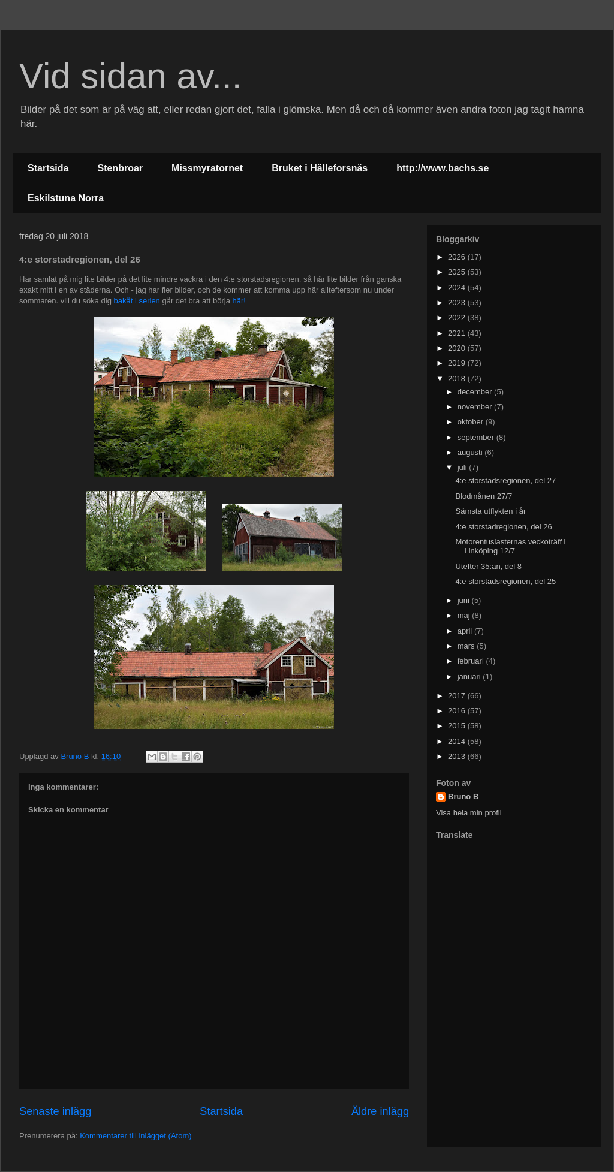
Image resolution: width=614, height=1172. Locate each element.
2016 (458, 710)
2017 (458, 695)
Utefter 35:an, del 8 (488, 566)
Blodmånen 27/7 (483, 496)
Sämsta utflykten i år (490, 511)
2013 (458, 756)
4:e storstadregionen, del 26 (503, 526)
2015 (458, 725)
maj (465, 615)
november (476, 406)
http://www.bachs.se (442, 168)
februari (472, 660)
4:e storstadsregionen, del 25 (505, 581)
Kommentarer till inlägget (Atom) (135, 1135)
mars (467, 645)
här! (239, 300)
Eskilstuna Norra (66, 198)
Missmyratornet (207, 168)
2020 (458, 348)
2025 (458, 271)
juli (463, 467)
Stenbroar (120, 168)
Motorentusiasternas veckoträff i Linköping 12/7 (510, 546)
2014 (458, 741)
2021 (458, 333)
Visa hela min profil (469, 812)
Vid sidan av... (130, 76)
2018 (458, 378)
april (466, 630)
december (476, 391)
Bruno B (463, 796)
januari (470, 676)
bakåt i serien (137, 300)
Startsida (48, 168)
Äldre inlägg (380, 1111)
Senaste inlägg (55, 1111)
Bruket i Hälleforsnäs (320, 168)
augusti (471, 452)
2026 (458, 256)
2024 (458, 287)
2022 (458, 317)
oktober (472, 421)
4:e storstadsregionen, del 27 (505, 480)
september (477, 437)
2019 (458, 362)
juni (465, 600)
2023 (458, 302)
